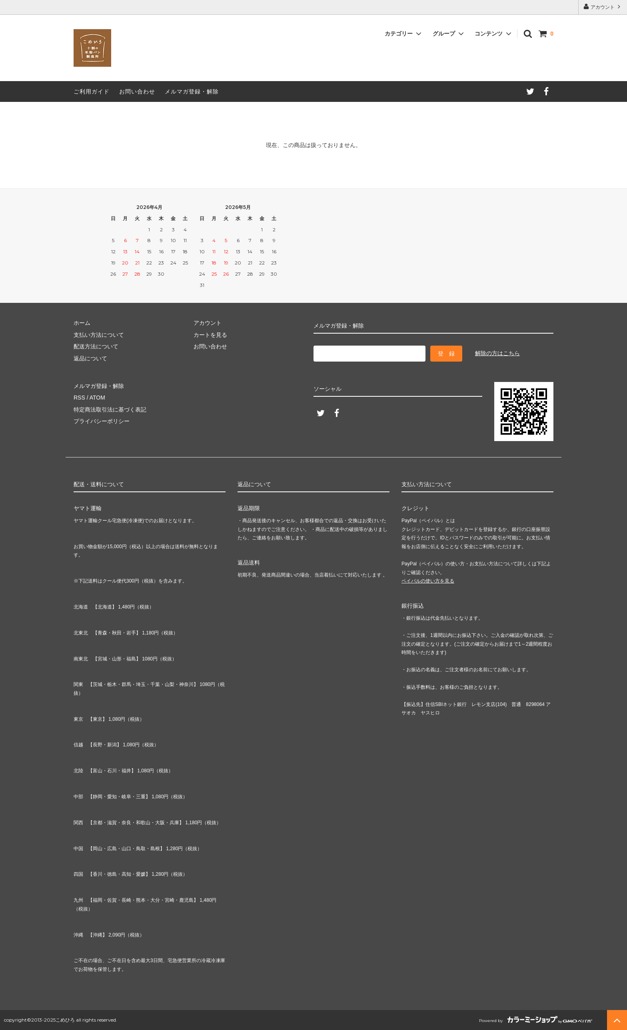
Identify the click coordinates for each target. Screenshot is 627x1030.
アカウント (603, 6)
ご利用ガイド (92, 91)
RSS (79, 397)
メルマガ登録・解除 (192, 91)
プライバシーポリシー (102, 421)
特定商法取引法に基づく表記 (110, 409)
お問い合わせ (137, 91)
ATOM (97, 397)
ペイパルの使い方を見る (427, 581)
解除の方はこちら (497, 353)
